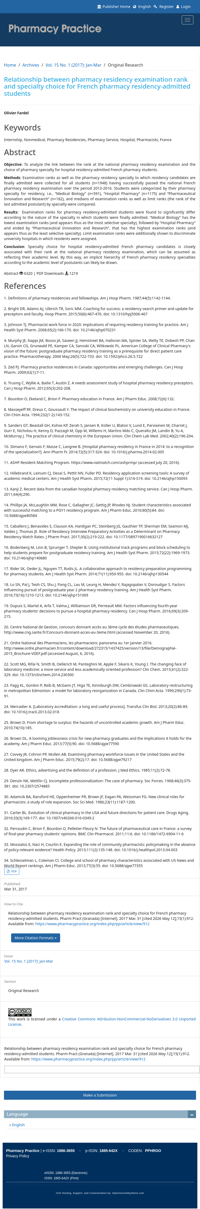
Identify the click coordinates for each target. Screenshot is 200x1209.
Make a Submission (100, 1095)
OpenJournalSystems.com (128, 1193)
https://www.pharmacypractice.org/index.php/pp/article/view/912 (92, 923)
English (142, 6)
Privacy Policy (17, 1156)
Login (183, 6)
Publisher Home (113, 6)
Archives (31, 65)
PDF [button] (14, 871)
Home (10, 65)
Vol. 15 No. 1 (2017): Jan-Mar (73, 65)
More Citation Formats (36, 937)
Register (164, 6)
